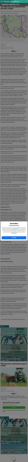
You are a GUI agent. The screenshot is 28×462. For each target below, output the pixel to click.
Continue (14, 237)
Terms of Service (16, 227)
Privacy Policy (14, 229)
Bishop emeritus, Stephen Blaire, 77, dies (10, 4)
